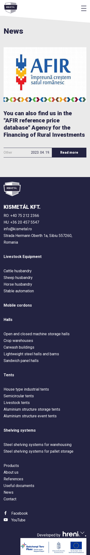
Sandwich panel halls (21, 360)
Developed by (61, 535)
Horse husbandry (18, 284)
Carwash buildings (19, 347)
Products (11, 465)
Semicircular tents (19, 396)
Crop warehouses (18, 340)
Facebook (19, 513)
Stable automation (19, 291)
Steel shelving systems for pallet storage (38, 451)
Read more (69, 152)
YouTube (18, 520)
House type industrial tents (26, 389)
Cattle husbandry (18, 271)
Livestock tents (17, 402)
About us (11, 472)
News (8, 492)
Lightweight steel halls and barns (31, 354)
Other (8, 152)
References (13, 479)
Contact (10, 499)
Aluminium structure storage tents (32, 409)
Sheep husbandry (18, 277)
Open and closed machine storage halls (37, 334)
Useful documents (19, 485)
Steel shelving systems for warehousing (38, 444)
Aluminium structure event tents (30, 416)
